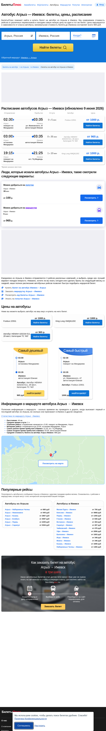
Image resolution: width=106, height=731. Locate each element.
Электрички (86, 5)
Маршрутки (65, 5)
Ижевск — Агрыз (29, 57)
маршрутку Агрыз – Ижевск (28, 291)
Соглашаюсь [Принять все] (24, 725)
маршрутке (31, 208)
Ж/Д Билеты (42, 5)
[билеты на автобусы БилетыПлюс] (11, 712)
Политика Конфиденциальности (31, 719)
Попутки (76, 5)
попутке (30, 185)
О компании (6, 726)
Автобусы (54, 5)
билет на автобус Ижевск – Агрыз (29, 288)
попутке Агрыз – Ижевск (27, 298)
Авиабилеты (30, 5)
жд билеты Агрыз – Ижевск (30, 295)
